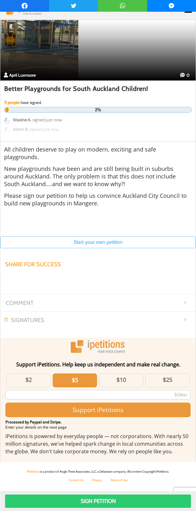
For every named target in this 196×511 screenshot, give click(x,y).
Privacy (97, 480)
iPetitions (33, 471)
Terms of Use (118, 480)
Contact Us (76, 480)
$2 (28, 380)
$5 (75, 380)
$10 (121, 380)
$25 (167, 380)
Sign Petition (98, 501)
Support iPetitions (98, 409)
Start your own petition (98, 242)
